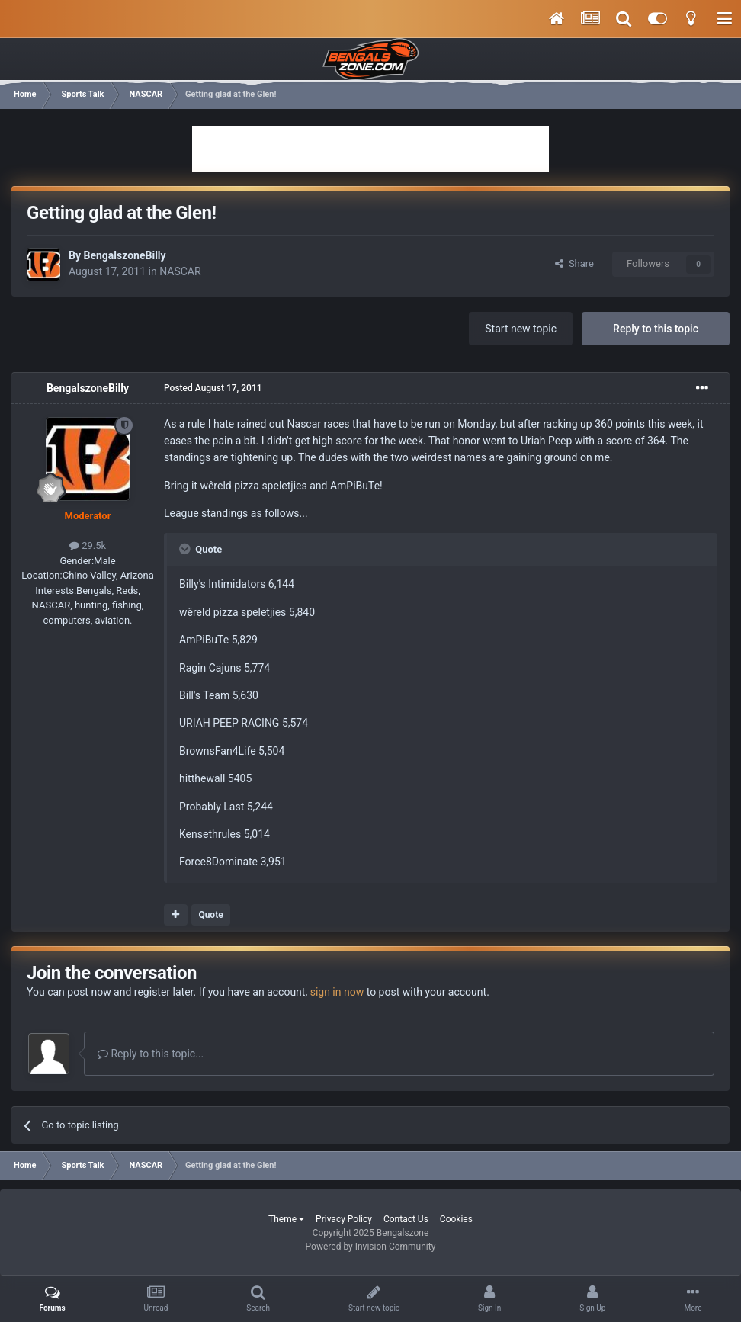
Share (574, 263)
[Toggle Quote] (186, 549)
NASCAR (179, 271)
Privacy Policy (344, 1219)
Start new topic (521, 328)
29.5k (87, 545)
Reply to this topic (655, 328)
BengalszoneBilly (124, 255)
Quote (210, 915)
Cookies (456, 1219)
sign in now (337, 992)
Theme (286, 1219)
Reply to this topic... (151, 1054)
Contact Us (405, 1219)
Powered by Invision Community (371, 1246)
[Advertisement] (370, 149)
